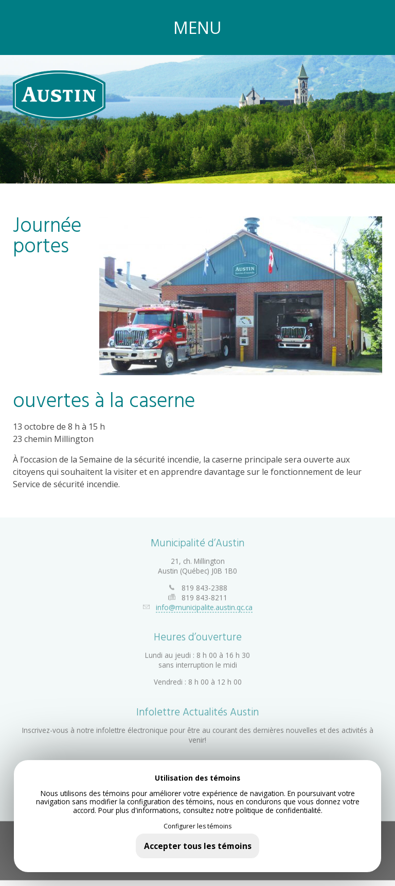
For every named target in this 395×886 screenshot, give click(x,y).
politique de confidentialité (278, 810)
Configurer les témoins (197, 826)
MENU (197, 27)
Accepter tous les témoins (198, 846)
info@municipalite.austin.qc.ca (204, 603)
